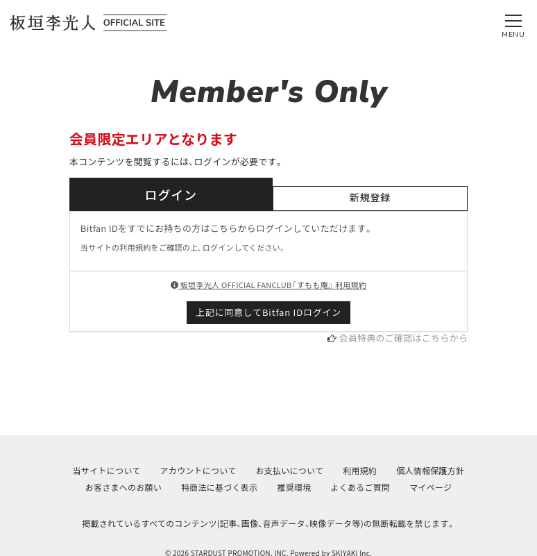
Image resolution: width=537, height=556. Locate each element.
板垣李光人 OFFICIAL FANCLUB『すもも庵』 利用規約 (268, 284)
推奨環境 (294, 487)
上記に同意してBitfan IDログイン (268, 312)
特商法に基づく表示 (219, 487)
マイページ (430, 487)
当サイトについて (107, 470)
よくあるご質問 (360, 487)
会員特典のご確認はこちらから (403, 337)
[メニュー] (513, 23)
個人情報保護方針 (430, 470)
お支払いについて (289, 470)
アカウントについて (198, 470)
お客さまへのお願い (123, 487)
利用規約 (360, 470)
